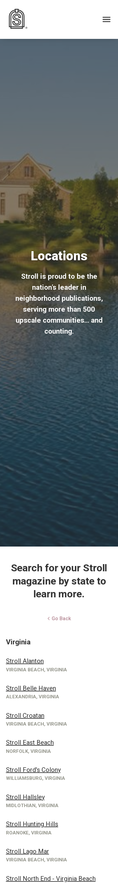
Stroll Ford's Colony (33, 770)
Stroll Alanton (25, 661)
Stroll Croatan (25, 715)
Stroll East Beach (30, 742)
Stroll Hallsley (25, 797)
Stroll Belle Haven (31, 688)
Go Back (59, 618)
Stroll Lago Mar (27, 851)
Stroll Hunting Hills (32, 824)
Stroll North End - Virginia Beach (51, 878)
